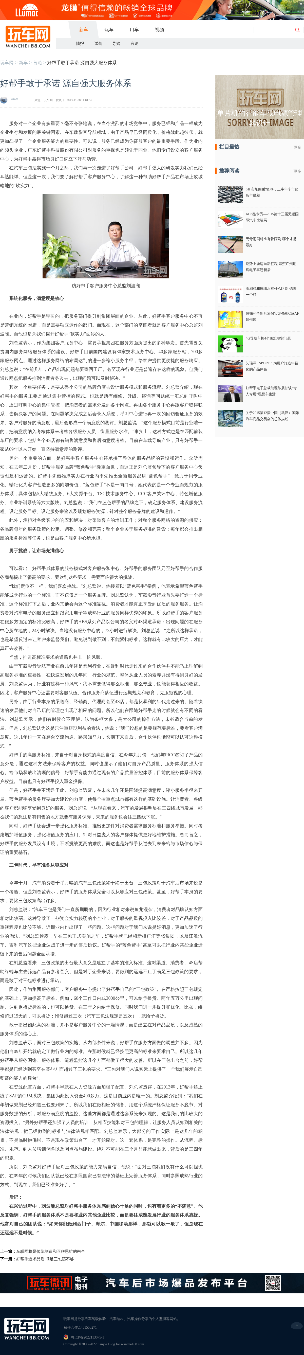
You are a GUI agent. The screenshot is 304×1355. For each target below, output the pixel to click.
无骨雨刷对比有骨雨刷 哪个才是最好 (271, 242)
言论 (134, 43)
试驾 (98, 43)
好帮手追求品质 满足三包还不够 (45, 1259)
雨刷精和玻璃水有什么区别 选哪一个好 (271, 292)
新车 (83, 29)
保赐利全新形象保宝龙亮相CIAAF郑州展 (272, 317)
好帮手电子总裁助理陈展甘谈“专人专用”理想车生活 (271, 391)
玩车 (108, 29)
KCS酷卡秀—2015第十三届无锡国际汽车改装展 (272, 217)
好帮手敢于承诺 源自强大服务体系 (82, 62)
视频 (159, 29)
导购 (116, 43)
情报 (80, 43)
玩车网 (7, 62)
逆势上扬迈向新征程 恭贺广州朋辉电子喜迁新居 (271, 267)
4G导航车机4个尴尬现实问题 (268, 338)
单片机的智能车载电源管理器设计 (259, 118)
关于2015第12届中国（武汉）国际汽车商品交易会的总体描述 (272, 416)
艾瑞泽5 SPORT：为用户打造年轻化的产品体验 (272, 366)
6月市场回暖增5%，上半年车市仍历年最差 (272, 192)
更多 (297, 147)
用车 (134, 29)
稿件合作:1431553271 (80, 1327)
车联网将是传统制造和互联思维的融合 (50, 1251)
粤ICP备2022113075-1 (87, 1337)
